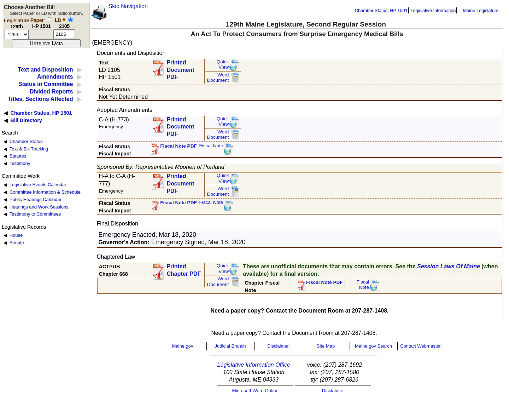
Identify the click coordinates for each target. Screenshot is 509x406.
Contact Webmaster (420, 346)
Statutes (18, 156)
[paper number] (41, 34)
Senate (17, 242)
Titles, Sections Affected (40, 99)
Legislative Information (433, 10)
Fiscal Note (211, 145)
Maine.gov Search (373, 346)
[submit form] (46, 43)
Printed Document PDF (180, 67)
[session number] (17, 34)
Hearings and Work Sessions (39, 207)
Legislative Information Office (253, 365)
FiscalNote (363, 284)
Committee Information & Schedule (45, 192)
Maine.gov (182, 346)
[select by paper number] (49, 19)
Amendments (55, 77)
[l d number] (64, 34)
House (16, 235)
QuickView (223, 64)
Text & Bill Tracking (29, 148)
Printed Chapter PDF (183, 270)
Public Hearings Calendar (36, 199)
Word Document (218, 77)
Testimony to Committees (35, 214)
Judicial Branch (230, 346)
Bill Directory (26, 120)
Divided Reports (51, 91)
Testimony (20, 163)
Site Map (326, 346)
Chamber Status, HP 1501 (381, 10)
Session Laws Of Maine (448, 266)
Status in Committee (45, 84)
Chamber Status (26, 141)
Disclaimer (278, 346)
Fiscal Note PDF (178, 146)
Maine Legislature (480, 10)
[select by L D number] (70, 19)
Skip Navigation (128, 6)
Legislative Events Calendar (38, 184)
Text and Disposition (45, 70)
